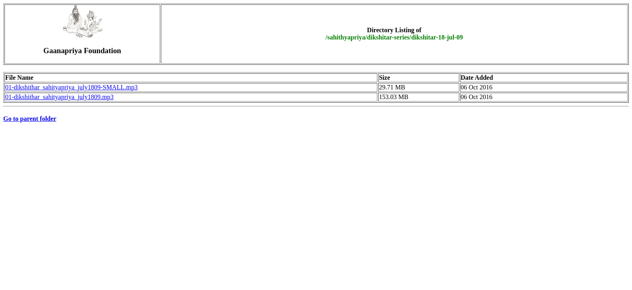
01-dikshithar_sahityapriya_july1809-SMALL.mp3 (71, 87)
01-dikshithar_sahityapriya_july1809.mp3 (59, 96)
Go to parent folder (29, 118)
